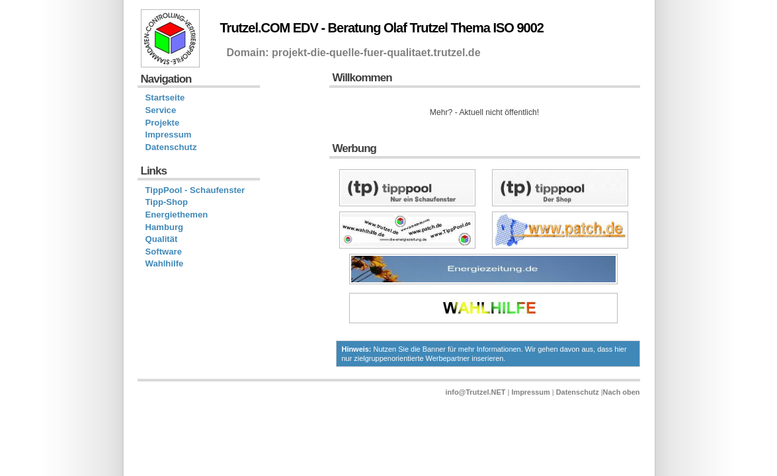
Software (163, 252)
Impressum (168, 134)
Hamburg (164, 227)
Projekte (162, 123)
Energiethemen (176, 214)
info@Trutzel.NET (476, 392)
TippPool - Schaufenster (195, 190)
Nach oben (621, 392)
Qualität (161, 239)
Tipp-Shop (166, 202)
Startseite (165, 97)
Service (161, 110)
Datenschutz (171, 147)
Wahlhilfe (164, 263)
